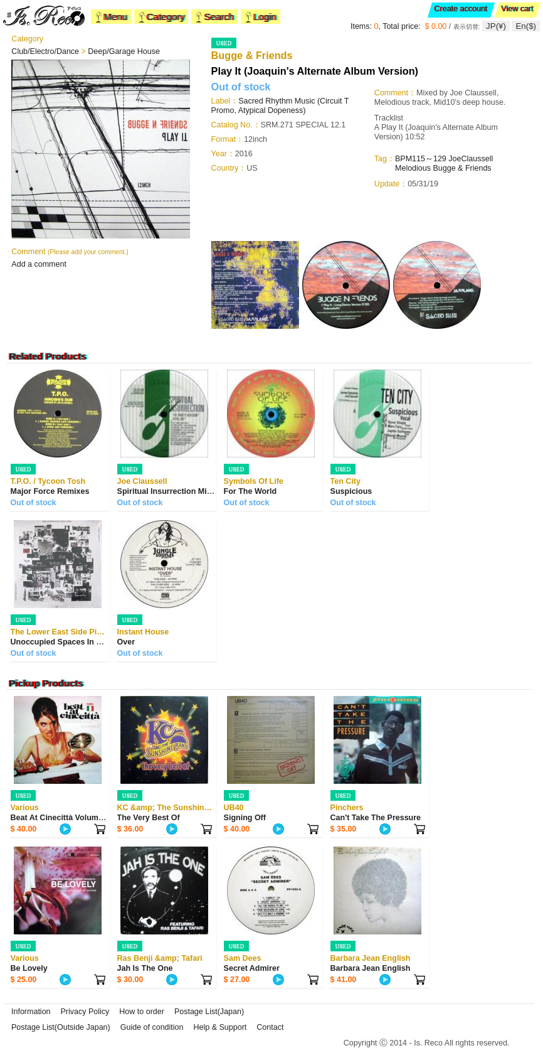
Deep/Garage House (124, 51)
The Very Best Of (148, 817)
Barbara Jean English (370, 968)
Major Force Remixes (50, 491)
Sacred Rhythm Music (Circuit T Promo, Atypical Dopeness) (280, 106)
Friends (478, 168)
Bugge (445, 168)
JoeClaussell (470, 158)
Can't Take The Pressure (375, 817)
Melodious (413, 168)
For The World (250, 491)
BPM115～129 (420, 158)
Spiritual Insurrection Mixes (168, 491)
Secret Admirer (252, 968)
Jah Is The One (145, 968)
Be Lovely (29, 968)
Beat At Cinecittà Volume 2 (60, 817)
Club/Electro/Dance (46, 51)
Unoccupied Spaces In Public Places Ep (85, 642)
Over (126, 642)
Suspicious (351, 491)
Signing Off (245, 817)
